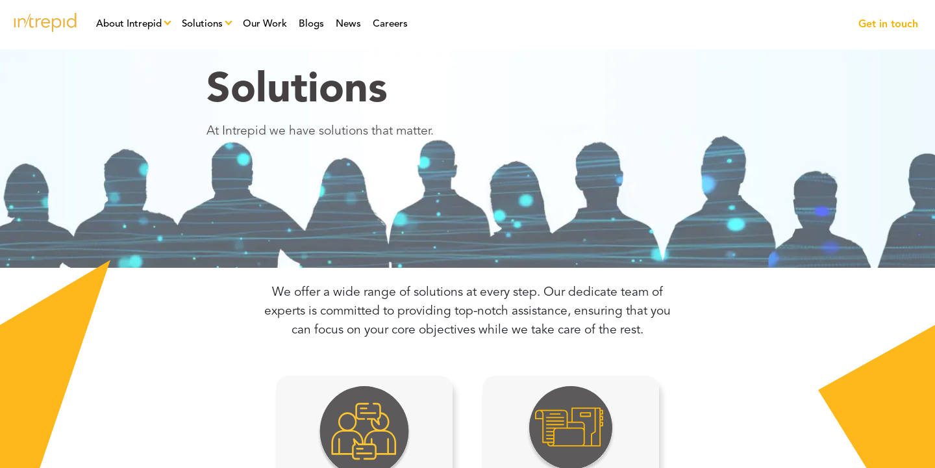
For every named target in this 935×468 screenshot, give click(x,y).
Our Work (265, 24)
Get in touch (888, 25)
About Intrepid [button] (129, 24)
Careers (390, 24)
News (348, 24)
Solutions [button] (202, 24)
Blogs (311, 24)
